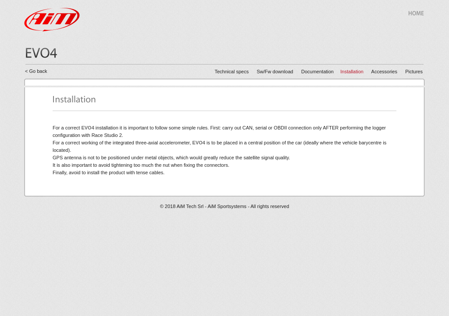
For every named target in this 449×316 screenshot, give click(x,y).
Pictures (414, 71)
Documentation (317, 71)
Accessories (388, 71)
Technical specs (232, 71)
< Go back (36, 71)
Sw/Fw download (275, 71)
